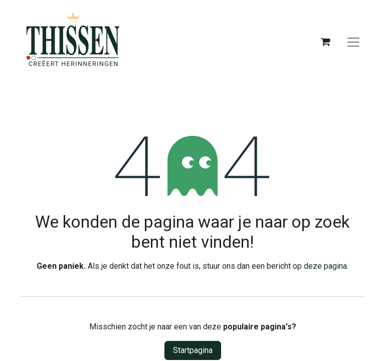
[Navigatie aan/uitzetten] (353, 41)
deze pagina (325, 266)
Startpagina (193, 350)
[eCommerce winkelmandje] (325, 42)
